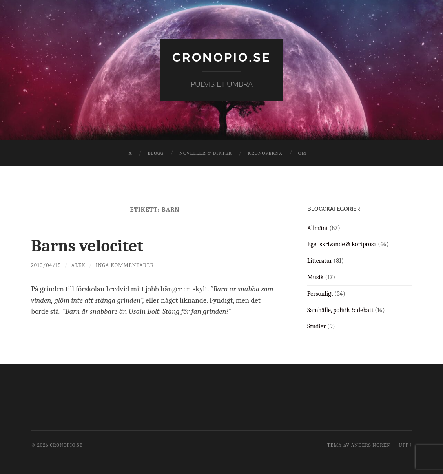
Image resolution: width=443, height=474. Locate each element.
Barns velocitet (90, 245)
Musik (315, 277)
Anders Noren (370, 445)
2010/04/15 (46, 265)
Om (302, 153)
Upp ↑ (405, 445)
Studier (316, 326)
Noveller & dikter (205, 153)
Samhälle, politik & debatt (340, 309)
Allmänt (317, 227)
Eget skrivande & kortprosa (342, 244)
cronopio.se (221, 57)
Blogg (156, 153)
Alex (79, 265)
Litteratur (319, 260)
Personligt (320, 293)
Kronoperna (265, 153)
